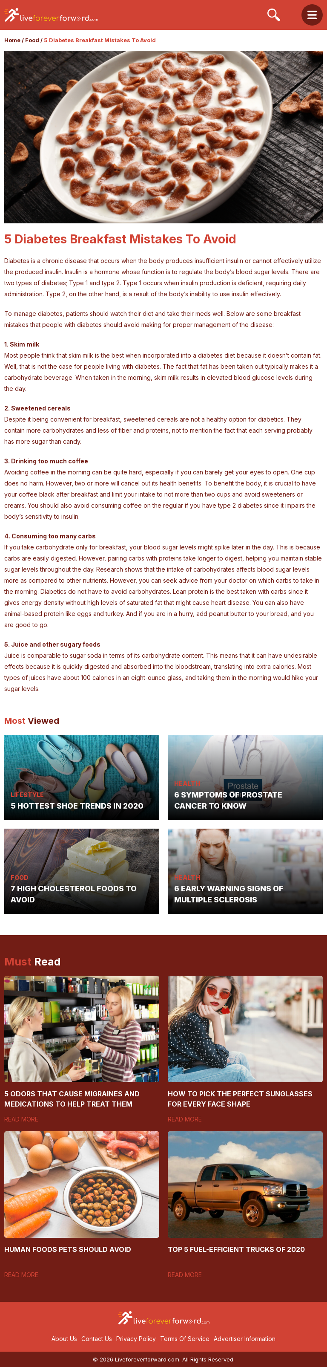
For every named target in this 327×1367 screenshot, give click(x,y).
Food (32, 40)
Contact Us (96, 1338)
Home (12, 40)
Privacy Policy (136, 1338)
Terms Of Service (184, 1338)
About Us (64, 1338)
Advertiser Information (244, 1338)
